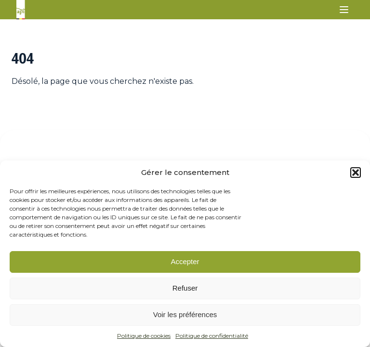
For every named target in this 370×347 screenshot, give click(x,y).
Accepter (185, 261)
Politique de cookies (144, 335)
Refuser (185, 288)
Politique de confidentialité (211, 335)
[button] (355, 172)
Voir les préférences (185, 314)
